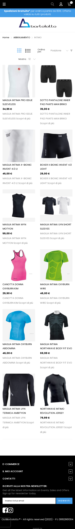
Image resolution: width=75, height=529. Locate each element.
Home (6, 37)
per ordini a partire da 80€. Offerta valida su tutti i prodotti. (37, 12)
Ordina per (41, 50)
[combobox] (60, 50)
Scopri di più (23, 118)
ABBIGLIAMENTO (22, 37)
